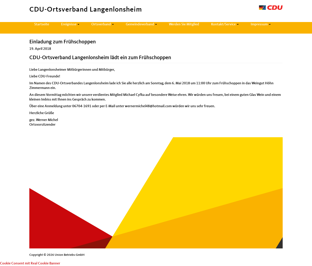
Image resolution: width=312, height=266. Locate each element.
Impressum (261, 24)
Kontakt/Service (225, 24)
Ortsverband (102, 24)
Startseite (41, 24)
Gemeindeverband (141, 24)
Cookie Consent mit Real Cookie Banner (30, 263)
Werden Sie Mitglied (184, 24)
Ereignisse (70, 24)
